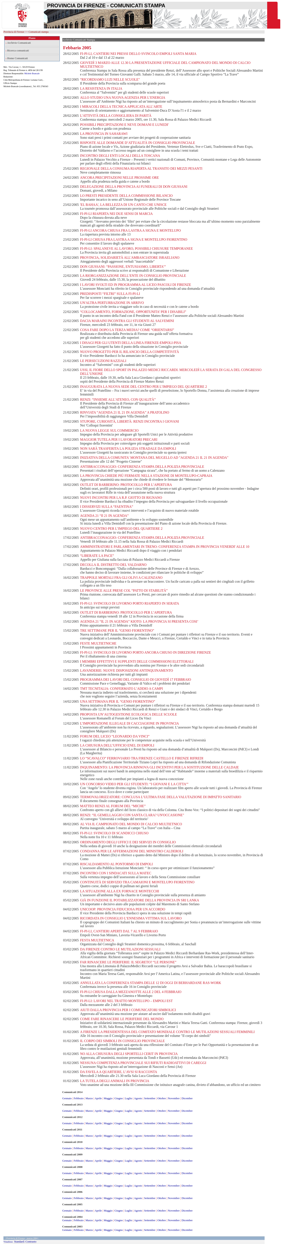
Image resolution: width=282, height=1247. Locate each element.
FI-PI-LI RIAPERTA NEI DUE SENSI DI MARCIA (116, 214)
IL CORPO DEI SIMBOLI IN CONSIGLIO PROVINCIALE (122, 1041)
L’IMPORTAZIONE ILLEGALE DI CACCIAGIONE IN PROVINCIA (129, 723)
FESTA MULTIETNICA (97, 940)
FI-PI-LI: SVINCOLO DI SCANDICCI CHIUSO (114, 833)
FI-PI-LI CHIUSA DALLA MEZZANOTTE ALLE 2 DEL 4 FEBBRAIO (130, 992)
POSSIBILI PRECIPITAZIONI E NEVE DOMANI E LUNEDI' (124, 124)
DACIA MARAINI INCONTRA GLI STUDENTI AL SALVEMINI (127, 321)
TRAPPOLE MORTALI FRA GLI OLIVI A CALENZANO (121, 577)
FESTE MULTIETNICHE (98, 643)
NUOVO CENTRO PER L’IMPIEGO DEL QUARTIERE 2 (121, 528)
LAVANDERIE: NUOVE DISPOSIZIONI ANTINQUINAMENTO (126, 670)
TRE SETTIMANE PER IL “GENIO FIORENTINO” (117, 630)
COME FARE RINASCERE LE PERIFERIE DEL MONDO (121, 1019)
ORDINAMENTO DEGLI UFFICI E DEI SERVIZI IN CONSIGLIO (128, 842)
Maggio (108, 1098)
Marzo (89, 1098)
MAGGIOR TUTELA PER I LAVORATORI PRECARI (118, 439)
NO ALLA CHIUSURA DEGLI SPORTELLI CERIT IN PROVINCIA (129, 1054)
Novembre (174, 1098)
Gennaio (67, 1098)
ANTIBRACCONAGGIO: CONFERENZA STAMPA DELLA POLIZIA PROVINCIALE (142, 466)
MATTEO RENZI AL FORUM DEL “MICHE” (113, 806)
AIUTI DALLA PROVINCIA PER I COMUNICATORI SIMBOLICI (128, 1010)
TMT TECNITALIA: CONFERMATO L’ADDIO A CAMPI (121, 688)
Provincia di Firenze (13, 31)
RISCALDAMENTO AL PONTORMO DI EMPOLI (116, 864)
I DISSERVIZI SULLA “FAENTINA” (106, 506)
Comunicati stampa (39, 31)
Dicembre (187, 1098)
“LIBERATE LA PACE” (97, 555)
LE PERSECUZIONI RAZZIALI (103, 361)
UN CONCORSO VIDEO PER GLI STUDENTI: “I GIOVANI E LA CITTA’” (134, 784)
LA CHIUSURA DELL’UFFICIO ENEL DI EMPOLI (117, 745)
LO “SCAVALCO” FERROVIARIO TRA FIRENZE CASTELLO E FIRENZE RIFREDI (141, 758)
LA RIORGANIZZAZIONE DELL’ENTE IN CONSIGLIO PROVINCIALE (133, 275)
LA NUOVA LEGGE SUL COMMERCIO (109, 430)
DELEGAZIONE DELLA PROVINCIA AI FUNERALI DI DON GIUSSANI (133, 186)
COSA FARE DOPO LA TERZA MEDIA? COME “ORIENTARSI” (127, 330)
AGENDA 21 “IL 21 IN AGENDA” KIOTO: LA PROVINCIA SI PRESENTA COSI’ (139, 621)
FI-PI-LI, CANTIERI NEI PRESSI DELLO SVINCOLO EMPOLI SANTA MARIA (138, 53)
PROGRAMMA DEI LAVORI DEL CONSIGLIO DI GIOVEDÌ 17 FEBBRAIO (135, 679)
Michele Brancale (32, 73)
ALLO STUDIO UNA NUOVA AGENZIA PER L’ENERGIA (122, 97)
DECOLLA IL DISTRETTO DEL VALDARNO (113, 565)
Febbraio (79, 1098)
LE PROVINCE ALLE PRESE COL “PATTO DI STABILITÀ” (123, 590)
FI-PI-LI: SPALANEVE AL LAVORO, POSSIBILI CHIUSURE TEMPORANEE (136, 248)
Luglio (128, 1098)
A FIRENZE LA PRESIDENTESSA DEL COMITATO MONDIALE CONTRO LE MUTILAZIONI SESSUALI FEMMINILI (167, 1032)
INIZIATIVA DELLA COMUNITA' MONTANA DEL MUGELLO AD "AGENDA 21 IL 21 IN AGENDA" (154, 457)
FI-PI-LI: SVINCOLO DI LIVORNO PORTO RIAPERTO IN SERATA (129, 603)
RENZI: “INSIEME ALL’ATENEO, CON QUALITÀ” (118, 399)
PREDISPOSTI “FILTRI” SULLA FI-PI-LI (110, 294)
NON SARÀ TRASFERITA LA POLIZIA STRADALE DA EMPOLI (128, 448)
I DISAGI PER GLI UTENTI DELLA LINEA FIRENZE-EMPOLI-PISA (130, 343)
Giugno (118, 1098)
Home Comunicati (17, 58)
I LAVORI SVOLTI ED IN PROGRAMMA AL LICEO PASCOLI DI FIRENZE (135, 284)
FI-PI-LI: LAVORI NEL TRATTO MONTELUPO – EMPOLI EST (126, 1001)
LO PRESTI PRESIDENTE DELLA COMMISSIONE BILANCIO (126, 195)
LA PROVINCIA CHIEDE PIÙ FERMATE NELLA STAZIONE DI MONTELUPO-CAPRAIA (146, 475)
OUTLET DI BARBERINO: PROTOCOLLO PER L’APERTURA (126, 484)
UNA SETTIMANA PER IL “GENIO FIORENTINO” (117, 701)
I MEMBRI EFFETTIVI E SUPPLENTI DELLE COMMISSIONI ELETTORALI (136, 661)
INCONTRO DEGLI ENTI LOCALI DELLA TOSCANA (120, 155)
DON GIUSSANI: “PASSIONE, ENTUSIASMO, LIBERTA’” (123, 266)
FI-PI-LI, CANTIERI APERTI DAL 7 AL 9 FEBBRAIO (119, 931)
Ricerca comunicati (18, 50)
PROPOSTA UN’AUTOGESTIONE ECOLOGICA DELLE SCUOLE (128, 714)
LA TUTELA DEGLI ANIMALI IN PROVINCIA (114, 1081)
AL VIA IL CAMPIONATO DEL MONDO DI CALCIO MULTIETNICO (131, 824)
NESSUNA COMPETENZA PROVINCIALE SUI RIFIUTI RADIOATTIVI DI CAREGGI (143, 1063)
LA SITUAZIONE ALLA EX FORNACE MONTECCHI (119, 891)
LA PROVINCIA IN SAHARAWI (103, 133)
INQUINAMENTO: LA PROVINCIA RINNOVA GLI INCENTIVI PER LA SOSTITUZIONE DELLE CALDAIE (159, 767)
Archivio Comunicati (19, 42)
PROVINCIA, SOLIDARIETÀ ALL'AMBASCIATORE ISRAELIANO (129, 257)
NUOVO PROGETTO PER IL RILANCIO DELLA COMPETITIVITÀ (129, 352)
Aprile (98, 1098)
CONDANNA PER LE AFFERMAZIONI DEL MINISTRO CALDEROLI (131, 851)
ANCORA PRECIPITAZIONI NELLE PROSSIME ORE (119, 177)
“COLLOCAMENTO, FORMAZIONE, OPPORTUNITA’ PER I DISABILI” (133, 312)
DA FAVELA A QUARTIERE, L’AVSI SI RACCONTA (118, 1072)
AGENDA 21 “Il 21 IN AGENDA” (104, 515)
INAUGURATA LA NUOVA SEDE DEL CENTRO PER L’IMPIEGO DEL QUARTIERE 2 (143, 386)
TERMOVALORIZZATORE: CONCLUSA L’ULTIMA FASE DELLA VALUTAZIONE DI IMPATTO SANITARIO (160, 797)
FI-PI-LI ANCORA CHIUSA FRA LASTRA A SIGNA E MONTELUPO (130, 230)
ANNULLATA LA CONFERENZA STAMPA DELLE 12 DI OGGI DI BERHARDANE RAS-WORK (150, 983)
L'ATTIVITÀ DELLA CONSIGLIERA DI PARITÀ (115, 115)
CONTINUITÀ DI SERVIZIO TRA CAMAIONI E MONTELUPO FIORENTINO (137, 882)
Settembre (149, 1098)
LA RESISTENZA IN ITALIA (101, 88)
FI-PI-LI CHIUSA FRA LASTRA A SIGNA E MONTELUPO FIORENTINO (133, 239)
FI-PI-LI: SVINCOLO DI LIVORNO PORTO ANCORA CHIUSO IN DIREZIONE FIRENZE (145, 652)
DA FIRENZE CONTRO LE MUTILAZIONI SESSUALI (120, 949)
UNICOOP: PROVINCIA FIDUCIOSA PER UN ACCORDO (122, 909)
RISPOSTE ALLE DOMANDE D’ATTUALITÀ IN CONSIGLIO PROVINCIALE (137, 143)
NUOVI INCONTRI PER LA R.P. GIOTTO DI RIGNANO (121, 497)
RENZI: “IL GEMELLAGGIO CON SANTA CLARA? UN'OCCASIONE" (132, 815)
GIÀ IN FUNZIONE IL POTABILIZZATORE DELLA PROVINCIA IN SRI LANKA (139, 900)
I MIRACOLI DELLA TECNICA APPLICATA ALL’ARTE (121, 106)
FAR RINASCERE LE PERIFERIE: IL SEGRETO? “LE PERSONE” (128, 962)
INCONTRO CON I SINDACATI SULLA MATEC (115, 873)
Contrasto (31, 1241)
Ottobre (161, 1098)
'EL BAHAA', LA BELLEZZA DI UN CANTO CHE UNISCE (123, 204)
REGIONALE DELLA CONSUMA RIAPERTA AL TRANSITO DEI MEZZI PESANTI (141, 168)
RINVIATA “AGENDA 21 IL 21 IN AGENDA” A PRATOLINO (124, 412)
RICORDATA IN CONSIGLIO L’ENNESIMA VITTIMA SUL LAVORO (131, 918)
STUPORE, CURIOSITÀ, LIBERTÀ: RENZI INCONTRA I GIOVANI (129, 421)
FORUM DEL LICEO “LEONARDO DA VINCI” (114, 736)
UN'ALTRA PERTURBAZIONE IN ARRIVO (112, 303)
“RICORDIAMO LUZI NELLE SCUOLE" (110, 79)
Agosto (138, 1098)
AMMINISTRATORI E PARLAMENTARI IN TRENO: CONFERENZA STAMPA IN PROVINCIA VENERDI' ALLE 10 (164, 546)
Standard (19, 1241)
